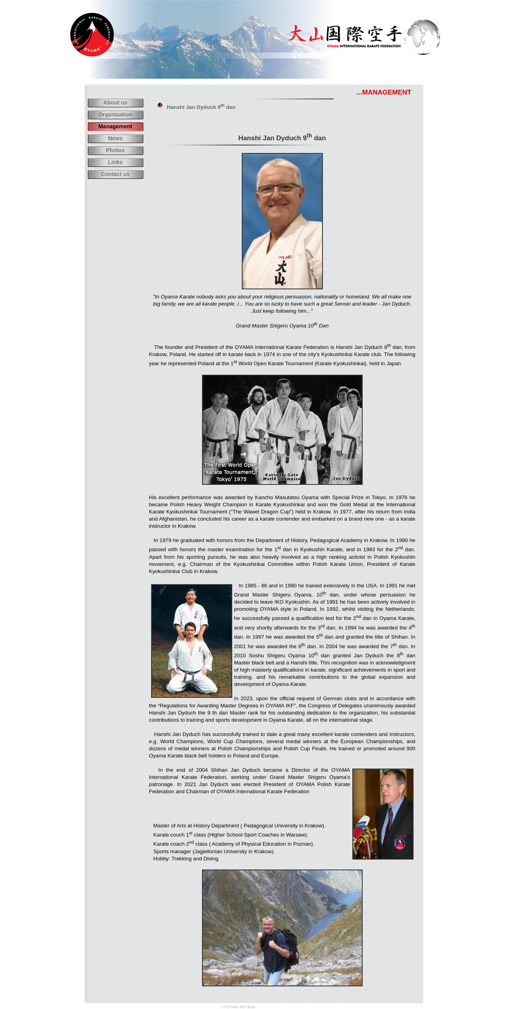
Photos (115, 150)
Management (115, 126)
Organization (115, 114)
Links (115, 162)
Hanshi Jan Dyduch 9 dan (201, 107)
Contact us (115, 174)
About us (115, 102)
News (115, 138)
